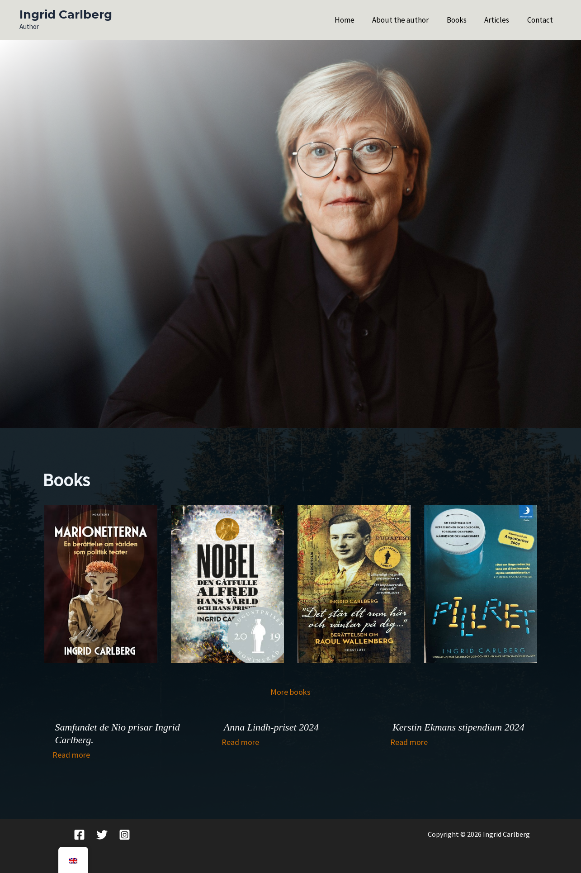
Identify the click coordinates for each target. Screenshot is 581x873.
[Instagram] (124, 834)
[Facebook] (79, 834)
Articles (500, 20)
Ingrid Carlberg (65, 14)
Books (463, 20)
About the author (409, 20)
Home (356, 20)
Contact (541, 20)
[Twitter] (102, 834)
